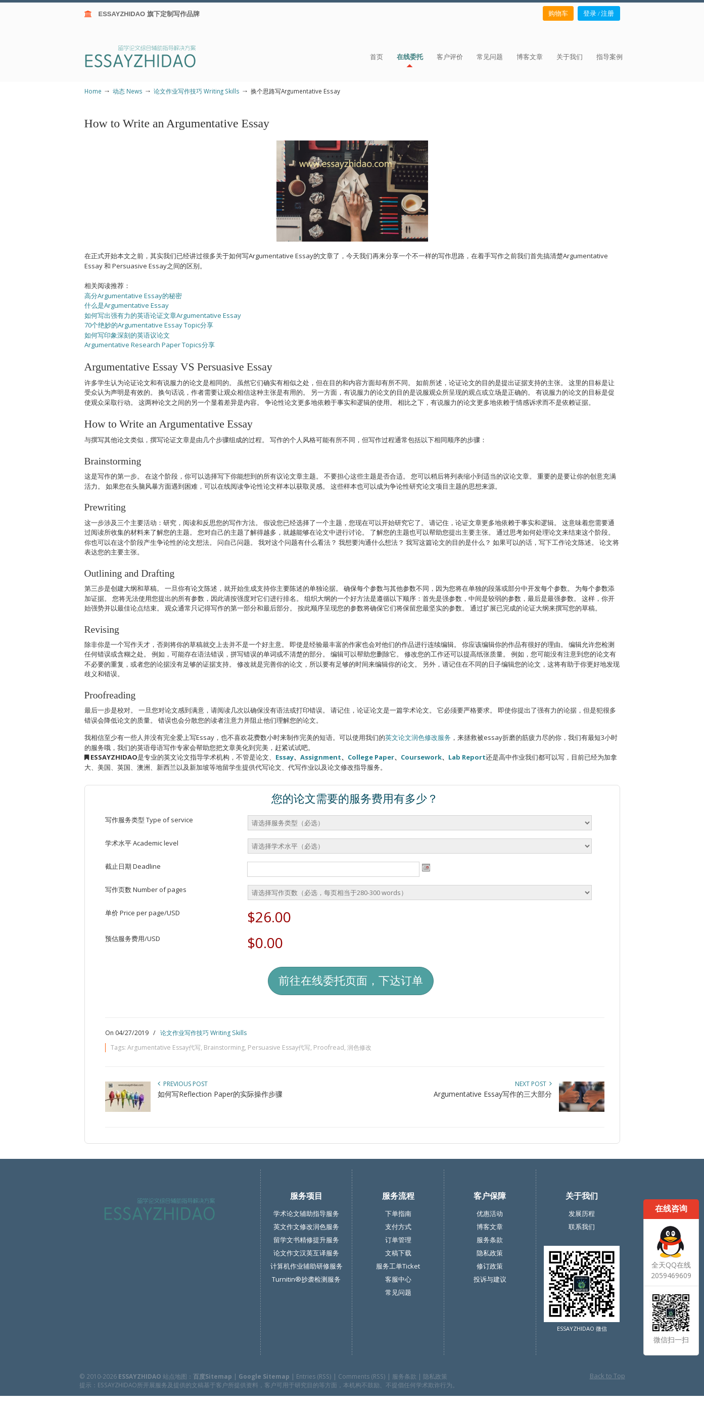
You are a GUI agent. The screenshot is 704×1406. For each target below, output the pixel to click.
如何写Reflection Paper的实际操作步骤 (220, 1094)
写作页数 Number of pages (145, 889)
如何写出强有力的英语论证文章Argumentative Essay (162, 315)
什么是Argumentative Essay (126, 305)
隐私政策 (490, 1252)
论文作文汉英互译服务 (306, 1252)
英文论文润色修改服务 (418, 737)
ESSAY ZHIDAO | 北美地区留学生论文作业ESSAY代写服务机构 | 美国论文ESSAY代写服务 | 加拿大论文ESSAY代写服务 (149, 55)
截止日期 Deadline (133, 866)
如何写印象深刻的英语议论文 (127, 335)
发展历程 (582, 1213)
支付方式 (398, 1226)
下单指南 (398, 1213)
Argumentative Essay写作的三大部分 (493, 1094)
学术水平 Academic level (141, 843)
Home (93, 91)
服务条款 (490, 1239)
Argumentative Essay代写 (164, 1047)
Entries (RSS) (314, 1376)
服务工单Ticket (398, 1266)
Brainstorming (224, 1047)
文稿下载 (398, 1252)
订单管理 (398, 1239)
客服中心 (398, 1279)
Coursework (421, 757)
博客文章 (490, 1226)
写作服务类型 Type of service (149, 819)
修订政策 (490, 1266)
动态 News (128, 91)
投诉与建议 (490, 1279)
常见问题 (398, 1292)
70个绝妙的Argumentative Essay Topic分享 (148, 325)
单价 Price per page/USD (142, 912)
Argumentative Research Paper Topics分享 (149, 344)
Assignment (320, 757)
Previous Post (183, 1084)
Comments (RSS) (362, 1376)
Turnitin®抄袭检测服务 (306, 1279)
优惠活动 (490, 1213)
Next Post (533, 1084)
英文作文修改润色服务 (306, 1226)
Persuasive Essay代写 (279, 1047)
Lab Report (467, 757)
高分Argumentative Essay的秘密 (133, 295)
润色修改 (359, 1047)
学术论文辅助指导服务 (306, 1213)
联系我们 (582, 1226)
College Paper (371, 757)
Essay (284, 757)
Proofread (328, 1047)
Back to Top (607, 1375)
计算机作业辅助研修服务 (306, 1266)
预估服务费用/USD (132, 938)
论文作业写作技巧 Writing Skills (197, 91)
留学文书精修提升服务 (306, 1239)
